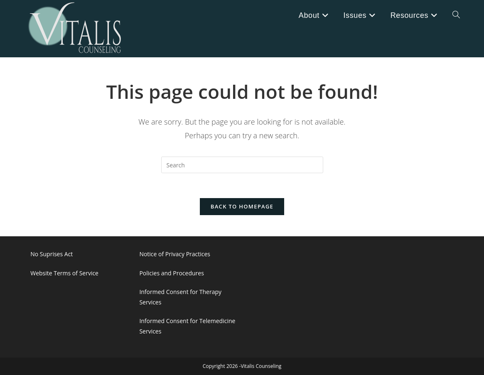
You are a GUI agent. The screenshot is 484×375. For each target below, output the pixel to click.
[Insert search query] (242, 165)
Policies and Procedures (171, 273)
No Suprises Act (51, 254)
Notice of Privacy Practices (174, 254)
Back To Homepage (242, 207)
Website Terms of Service (64, 273)
